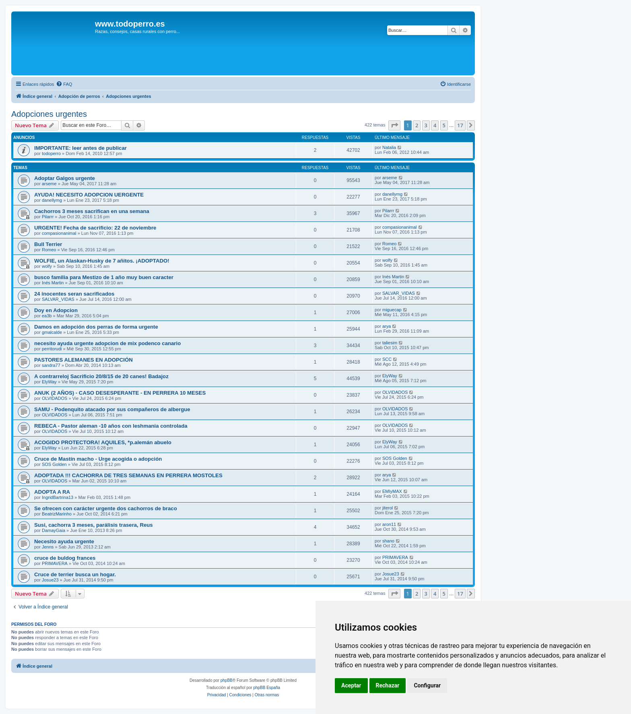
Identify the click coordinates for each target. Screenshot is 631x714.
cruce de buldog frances (64, 558)
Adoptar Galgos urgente (64, 178)
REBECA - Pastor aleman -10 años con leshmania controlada (111, 426)
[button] (394, 125)
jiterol (387, 507)
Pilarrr (48, 216)
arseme (49, 183)
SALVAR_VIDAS (58, 299)
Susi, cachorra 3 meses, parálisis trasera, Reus (93, 525)
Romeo (49, 249)
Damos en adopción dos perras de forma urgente (96, 327)
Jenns (48, 546)
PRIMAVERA (55, 563)
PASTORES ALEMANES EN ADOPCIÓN (83, 360)
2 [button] (416, 125)
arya (386, 326)
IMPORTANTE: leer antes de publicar (80, 148)
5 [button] (444, 125)
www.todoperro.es (130, 23)
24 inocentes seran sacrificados (74, 294)
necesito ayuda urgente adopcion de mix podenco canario (107, 343)
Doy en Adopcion (56, 310)
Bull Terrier (48, 244)
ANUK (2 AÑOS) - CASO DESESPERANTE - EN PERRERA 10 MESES (120, 393)
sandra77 (51, 365)
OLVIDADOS (54, 398)
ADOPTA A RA (52, 492)
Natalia (389, 147)
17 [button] (460, 125)
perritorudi (52, 348)
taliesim (389, 342)
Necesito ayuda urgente (64, 541)
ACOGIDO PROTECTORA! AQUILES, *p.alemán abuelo (102, 442)
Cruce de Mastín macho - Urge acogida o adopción (98, 459)
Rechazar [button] (388, 685)
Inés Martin (53, 282)
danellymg (52, 200)
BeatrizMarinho (57, 513)
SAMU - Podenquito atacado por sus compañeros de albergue (112, 409)
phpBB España (266, 687)
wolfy (47, 266)
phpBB (227, 680)
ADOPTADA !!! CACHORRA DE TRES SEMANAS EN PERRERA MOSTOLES (128, 475)
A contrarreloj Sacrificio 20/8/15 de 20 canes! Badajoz (101, 376)
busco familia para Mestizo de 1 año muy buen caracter (103, 277)
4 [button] (434, 125)
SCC (387, 359)
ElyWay (49, 381)
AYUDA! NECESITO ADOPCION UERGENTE (89, 195)
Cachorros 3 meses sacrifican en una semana (91, 211)
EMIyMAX (392, 491)
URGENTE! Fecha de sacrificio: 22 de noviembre (95, 228)
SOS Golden (54, 464)
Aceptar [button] (351, 685)
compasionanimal (59, 233)
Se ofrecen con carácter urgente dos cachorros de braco (105, 508)
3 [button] (426, 125)
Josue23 (50, 579)
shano (388, 540)
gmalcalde (52, 332)
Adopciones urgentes (49, 114)
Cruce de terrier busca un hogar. (75, 574)
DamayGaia (53, 530)
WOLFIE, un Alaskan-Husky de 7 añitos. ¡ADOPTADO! (101, 261)
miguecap (392, 309)
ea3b (47, 315)
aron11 (389, 524)
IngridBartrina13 (57, 497)
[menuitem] (64, 84)
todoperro (51, 153)
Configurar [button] (427, 685)
